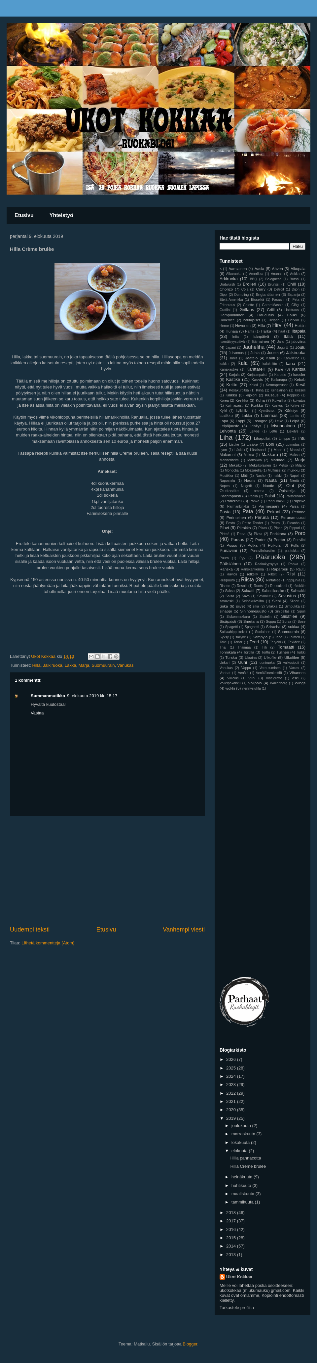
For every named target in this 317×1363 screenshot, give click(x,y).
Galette (248, 305)
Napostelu (227, 480)
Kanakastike (229, 369)
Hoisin (300, 325)
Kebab (299, 379)
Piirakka (244, 527)
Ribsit (272, 574)
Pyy (242, 558)
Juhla (255, 352)
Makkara (270, 454)
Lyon (223, 450)
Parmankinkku (238, 506)
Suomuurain (103, 665)
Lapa (224, 421)
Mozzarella (253, 470)
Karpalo (280, 375)
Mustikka (226, 475)
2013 (231, 1254)
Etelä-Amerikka (231, 299)
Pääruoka (270, 557)
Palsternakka (295, 496)
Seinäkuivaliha (253, 601)
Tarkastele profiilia (237, 1307)
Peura (275, 523)
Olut (290, 485)
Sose (301, 621)
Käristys (291, 410)
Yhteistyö (61, 215)
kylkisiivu (243, 411)
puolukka (292, 551)
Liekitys (293, 431)
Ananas (276, 274)
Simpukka (292, 606)
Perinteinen (236, 517)
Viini (252, 678)
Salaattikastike (273, 591)
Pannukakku (275, 501)
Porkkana (278, 533)
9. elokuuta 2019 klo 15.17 (92, 695)
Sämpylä (260, 637)
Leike (279, 421)
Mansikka (254, 460)
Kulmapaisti (234, 405)
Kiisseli (300, 390)
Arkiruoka (229, 278)
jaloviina (298, 341)
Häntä (249, 331)
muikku (293, 470)
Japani (231, 347)
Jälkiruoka (52, 665)
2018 (231, 1212)
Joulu (300, 347)
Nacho (260, 475)
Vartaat (225, 673)
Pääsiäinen (230, 563)
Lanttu (294, 416)
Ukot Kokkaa (239, 1276)
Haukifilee (227, 320)
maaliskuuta (243, 1193)
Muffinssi (274, 470)
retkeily (252, 574)
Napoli (294, 475)
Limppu (284, 438)
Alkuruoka (233, 274)
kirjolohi (251, 395)
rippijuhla (293, 580)
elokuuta (240, 1150)
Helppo (273, 320)
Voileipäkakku (230, 683)
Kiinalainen (279, 390)
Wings (300, 683)
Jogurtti (283, 347)
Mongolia (232, 470)
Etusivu (24, 215)
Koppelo (293, 395)
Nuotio (268, 485)
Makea (249, 455)
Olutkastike (229, 490)
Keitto (232, 384)
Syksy (224, 637)
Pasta (225, 511)
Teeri (254, 641)
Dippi (224, 294)
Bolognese (273, 279)
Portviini (299, 540)
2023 (231, 1084)
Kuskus (277, 405)
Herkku (293, 320)
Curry (260, 289)
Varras (294, 668)
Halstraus (291, 310)
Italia (288, 336)
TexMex (294, 642)
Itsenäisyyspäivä (232, 341)
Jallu (280, 341)
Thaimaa (244, 647)
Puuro (224, 558)
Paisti (269, 495)
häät (281, 331)
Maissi (294, 450)
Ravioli (232, 574)
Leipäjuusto (229, 426)
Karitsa (298, 369)
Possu (232, 545)
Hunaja (232, 331)
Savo (246, 596)
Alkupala (298, 268)
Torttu (266, 652)
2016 (231, 1229)
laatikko (226, 415)
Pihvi (224, 527)
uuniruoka (267, 662)
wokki (230, 688)
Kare (279, 369)
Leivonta (228, 431)
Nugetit (246, 486)
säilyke (240, 637)
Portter (279, 539)
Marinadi (277, 460)
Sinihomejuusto (253, 611)
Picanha (293, 523)
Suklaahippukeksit (233, 632)
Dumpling (241, 294)
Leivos (255, 431)
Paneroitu (233, 501)
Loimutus (292, 444)
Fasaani (278, 299)
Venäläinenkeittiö (269, 673)
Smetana (251, 621)
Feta (296, 299)
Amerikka (256, 274)
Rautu (300, 569)
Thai (223, 647)
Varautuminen (270, 668)
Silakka (271, 606)
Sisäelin (265, 616)
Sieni (276, 601)
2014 (231, 1246)
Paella (253, 496)
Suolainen (262, 632)
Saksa (230, 591)
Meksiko (235, 465)
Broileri (249, 284)
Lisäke (252, 444)
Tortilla (248, 652)
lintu (301, 438)
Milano (300, 465)
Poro (300, 533)
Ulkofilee (291, 657)
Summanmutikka (48, 695)
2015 (231, 1237)
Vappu (246, 668)
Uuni (242, 662)
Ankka (294, 274)
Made (278, 450)
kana (290, 363)
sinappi (226, 611)
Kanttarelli (255, 369)
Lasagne (260, 421)
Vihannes (297, 672)
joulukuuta (241, 1125)
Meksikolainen (260, 465)
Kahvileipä (291, 358)
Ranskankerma (252, 569)
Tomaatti (286, 647)
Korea (224, 400)
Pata (247, 511)
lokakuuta (241, 1142)
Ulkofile (270, 657)
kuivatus (299, 400)
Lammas (269, 415)
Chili (291, 284)
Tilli (264, 647)
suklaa (293, 626)
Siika (224, 606)
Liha (226, 437)
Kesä (300, 384)
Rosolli (242, 586)
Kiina (260, 390)
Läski (238, 450)
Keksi (253, 385)
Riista (247, 579)
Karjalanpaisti (257, 375)
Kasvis (257, 379)
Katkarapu (279, 380)
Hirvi (277, 325)
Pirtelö (224, 534)
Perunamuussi (293, 517)
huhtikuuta (242, 1185)
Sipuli (301, 611)
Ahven (277, 268)
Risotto (225, 586)
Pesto (230, 523)
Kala (242, 363)
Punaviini (228, 550)
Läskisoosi (258, 450)
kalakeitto (270, 364)
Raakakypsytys (266, 564)
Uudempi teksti (30, 929)
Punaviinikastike (263, 551)
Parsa (294, 506)
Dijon (295, 289)
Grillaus (246, 309)
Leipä (294, 421)
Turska (231, 657)
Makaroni (227, 454)
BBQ (253, 279)
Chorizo (226, 289)
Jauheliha (253, 347)
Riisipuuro (227, 580)
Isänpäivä (261, 336)
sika (256, 606)
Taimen (294, 637)
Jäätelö (251, 358)
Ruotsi (258, 586)
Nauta (271, 480)
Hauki (292, 315)
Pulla (295, 545)
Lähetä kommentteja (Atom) (47, 942)
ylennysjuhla (251, 688)
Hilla (36, 665)
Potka (253, 545)
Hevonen (243, 325)
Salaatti (247, 590)
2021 (231, 1101)
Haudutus (265, 315)
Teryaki (275, 642)
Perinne (298, 512)
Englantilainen (268, 294)
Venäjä (243, 673)
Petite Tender (252, 523)
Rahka (293, 564)
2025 (231, 1068)
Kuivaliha (279, 400)
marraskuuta (244, 1133)
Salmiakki (298, 591)
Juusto (272, 352)
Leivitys (255, 426)
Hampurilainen (232, 315)
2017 (231, 1220)
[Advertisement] (107, 870)
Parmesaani (269, 506)
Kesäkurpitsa (239, 390)
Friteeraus (227, 305)
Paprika (298, 501)
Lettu (273, 431)
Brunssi (274, 284)
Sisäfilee (289, 616)
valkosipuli (291, 662)
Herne (224, 326)
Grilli (270, 309)
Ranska (226, 569)
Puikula (274, 545)
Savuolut (263, 596)
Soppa (271, 621)
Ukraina (251, 657)
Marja (84, 665)
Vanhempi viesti (184, 929)
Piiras (263, 528)
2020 (231, 1109)
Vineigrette (274, 678)
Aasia (259, 268)
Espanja (294, 294)
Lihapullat (262, 438)
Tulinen (282, 652)
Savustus (287, 595)
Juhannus (236, 353)
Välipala (255, 683)
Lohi (270, 444)
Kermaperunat (277, 385)
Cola (244, 289)
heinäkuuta (242, 1176)
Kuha (260, 400)
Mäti (244, 475)
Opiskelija (287, 490)
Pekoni (273, 511)
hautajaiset (251, 320)
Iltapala (298, 331)
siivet (240, 606)
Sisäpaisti (228, 621)
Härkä (266, 331)
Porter (260, 539)
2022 (231, 1093)
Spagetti (231, 627)
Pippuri (294, 528)
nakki (277, 475)
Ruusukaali (278, 586)
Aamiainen (238, 268)
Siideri (294, 601)
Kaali (270, 358)
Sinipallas (282, 611)
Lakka (70, 665)
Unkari (224, 662)
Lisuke (234, 444)
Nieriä (294, 480)
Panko (254, 501)
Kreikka (241, 400)
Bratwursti (227, 284)
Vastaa (37, 712)
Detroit (279, 289)
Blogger (190, 1343)
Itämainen (260, 341)
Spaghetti (252, 627)
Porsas (237, 539)
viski (295, 678)
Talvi (223, 642)
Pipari (278, 528)
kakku (224, 364)
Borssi (294, 279)
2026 (231, 1059)
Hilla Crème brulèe (248, 1166)
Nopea (225, 486)
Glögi (295, 305)
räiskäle (299, 586)
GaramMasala (272, 305)
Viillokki (232, 678)
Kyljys (295, 405)
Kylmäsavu (267, 411)
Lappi (240, 421)
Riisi (291, 573)
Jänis (233, 358)
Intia (235, 337)
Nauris (250, 480)
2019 (231, 1118)
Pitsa (241, 533)
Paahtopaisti (230, 496)
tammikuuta (243, 1202)
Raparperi (279, 569)
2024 (231, 1076)
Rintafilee (273, 580)
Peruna (262, 517)
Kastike (233, 379)
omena (259, 491)
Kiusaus (272, 395)
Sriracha (273, 626)
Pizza (258, 534)
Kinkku (231, 395)
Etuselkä (257, 299)
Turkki (300, 652)
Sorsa (286, 621)
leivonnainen (283, 425)
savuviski (226, 601)
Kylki (223, 411)
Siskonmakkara (238, 616)
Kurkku (257, 405)
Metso (283, 465)
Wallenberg (278, 683)
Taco (278, 637)
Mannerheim (229, 460)
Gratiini (225, 310)
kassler (299, 374)
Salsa (230, 596)
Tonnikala (228, 652)
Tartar (237, 642)
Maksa (295, 455)
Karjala (234, 375)
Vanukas (125, 665)
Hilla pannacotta (245, 1158)
